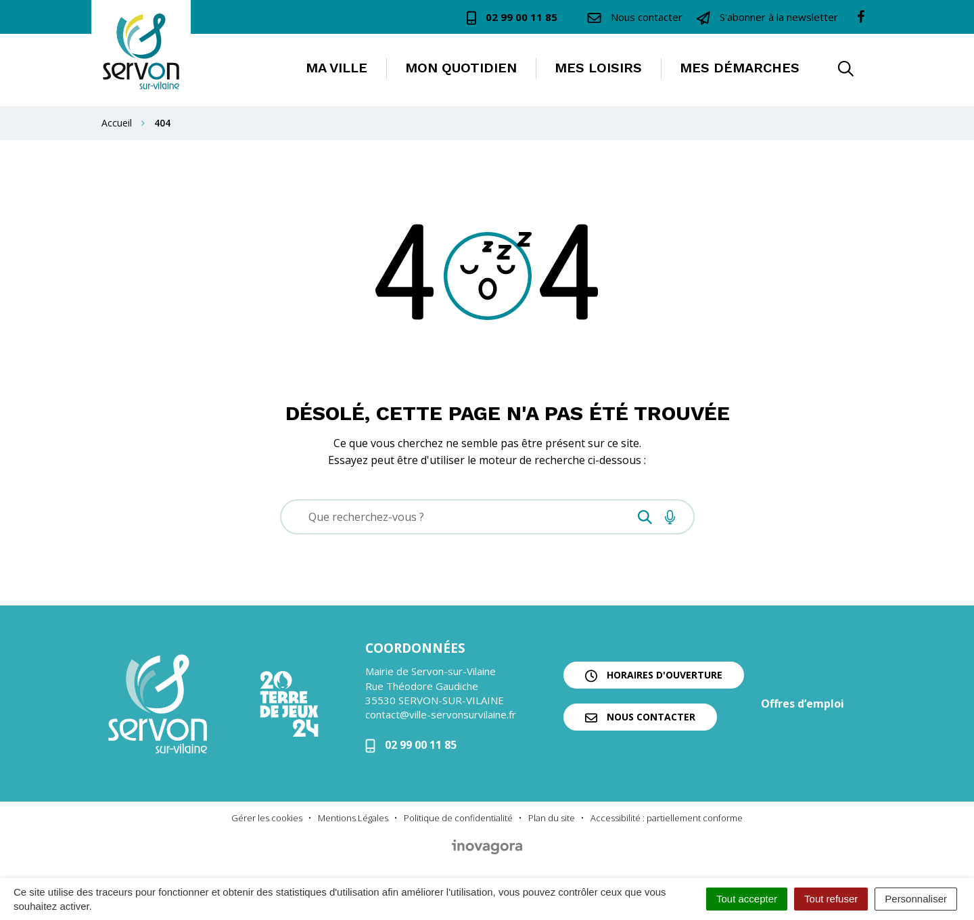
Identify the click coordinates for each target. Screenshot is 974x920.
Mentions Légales (353, 818)
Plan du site (551, 818)
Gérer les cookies (266, 818)
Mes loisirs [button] (598, 68)
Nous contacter (640, 716)
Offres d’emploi (802, 703)
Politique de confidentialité (458, 818)
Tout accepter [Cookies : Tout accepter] (746, 898)
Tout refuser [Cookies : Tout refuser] (831, 898)
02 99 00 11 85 (411, 744)
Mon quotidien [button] (461, 68)
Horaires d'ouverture (653, 675)
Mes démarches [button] (739, 68)
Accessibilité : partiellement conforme (666, 818)
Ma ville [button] (336, 68)
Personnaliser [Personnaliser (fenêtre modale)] (916, 898)
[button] (845, 70)
